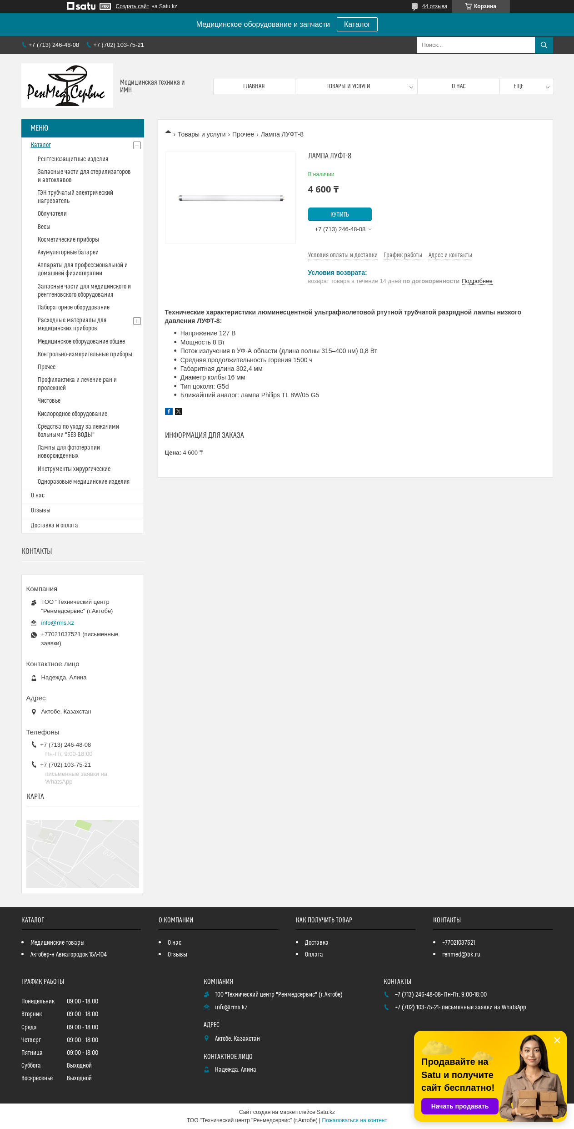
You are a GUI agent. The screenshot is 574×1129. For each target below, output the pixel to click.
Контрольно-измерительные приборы (85, 354)
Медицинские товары (57, 943)
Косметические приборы (68, 239)
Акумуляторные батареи (68, 252)
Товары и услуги (348, 86)
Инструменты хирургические (74, 469)
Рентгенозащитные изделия (73, 159)
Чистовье (49, 401)
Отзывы (40, 510)
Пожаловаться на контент (354, 1120)
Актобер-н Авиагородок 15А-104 (68, 954)
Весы (44, 227)
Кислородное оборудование (72, 414)
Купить (339, 214)
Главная (254, 86)
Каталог (357, 24)
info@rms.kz (57, 622)
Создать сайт (133, 6)
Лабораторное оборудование (74, 307)
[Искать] (544, 45)
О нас (459, 86)
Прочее (243, 134)
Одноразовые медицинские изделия (84, 482)
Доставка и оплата (54, 525)
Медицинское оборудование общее (81, 341)
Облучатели (52, 214)
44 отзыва (435, 6)
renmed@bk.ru (461, 954)
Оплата (314, 954)
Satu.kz (326, 1112)
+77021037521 (458, 943)
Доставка (317, 943)
